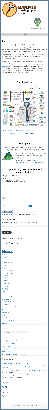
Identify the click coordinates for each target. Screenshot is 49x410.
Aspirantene (5, 255)
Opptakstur (7, 257)
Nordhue (6, 278)
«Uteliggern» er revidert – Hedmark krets (31, 162)
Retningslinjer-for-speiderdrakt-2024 (20, 130)
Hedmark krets (9, 359)
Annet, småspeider (9, 301)
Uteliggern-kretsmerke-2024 (38, 154)
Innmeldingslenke (13, 214)
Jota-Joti (6, 275)
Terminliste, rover (9, 296)
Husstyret (5, 286)
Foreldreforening (7, 263)
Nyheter (6, 280)
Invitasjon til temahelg (8, 377)
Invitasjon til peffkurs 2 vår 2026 (11, 363)
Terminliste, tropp (9, 320)
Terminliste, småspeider (11, 307)
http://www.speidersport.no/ (10, 63)
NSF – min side (6, 346)
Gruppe (4, 268)
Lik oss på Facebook (10, 243)
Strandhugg (7, 283)
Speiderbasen (6, 351)
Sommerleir (5, 310)
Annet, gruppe (8, 270)
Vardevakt (5, 323)
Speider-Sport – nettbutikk (10, 349)
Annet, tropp (7, 317)
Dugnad (6, 265)
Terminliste (5, 312)
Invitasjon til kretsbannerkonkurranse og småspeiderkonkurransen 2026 (23, 366)
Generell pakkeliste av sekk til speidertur (13, 341)
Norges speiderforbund (9, 343)
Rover (4, 291)
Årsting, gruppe (8, 273)
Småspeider (5, 299)
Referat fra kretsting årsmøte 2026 (12, 375)
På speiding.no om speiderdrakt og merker (22, 133)
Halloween (7, 304)
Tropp (4, 315)
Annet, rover (7, 294)
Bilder (4, 260)
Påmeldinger (5, 289)
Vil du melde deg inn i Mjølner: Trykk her (13, 354)
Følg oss (7, 232)
